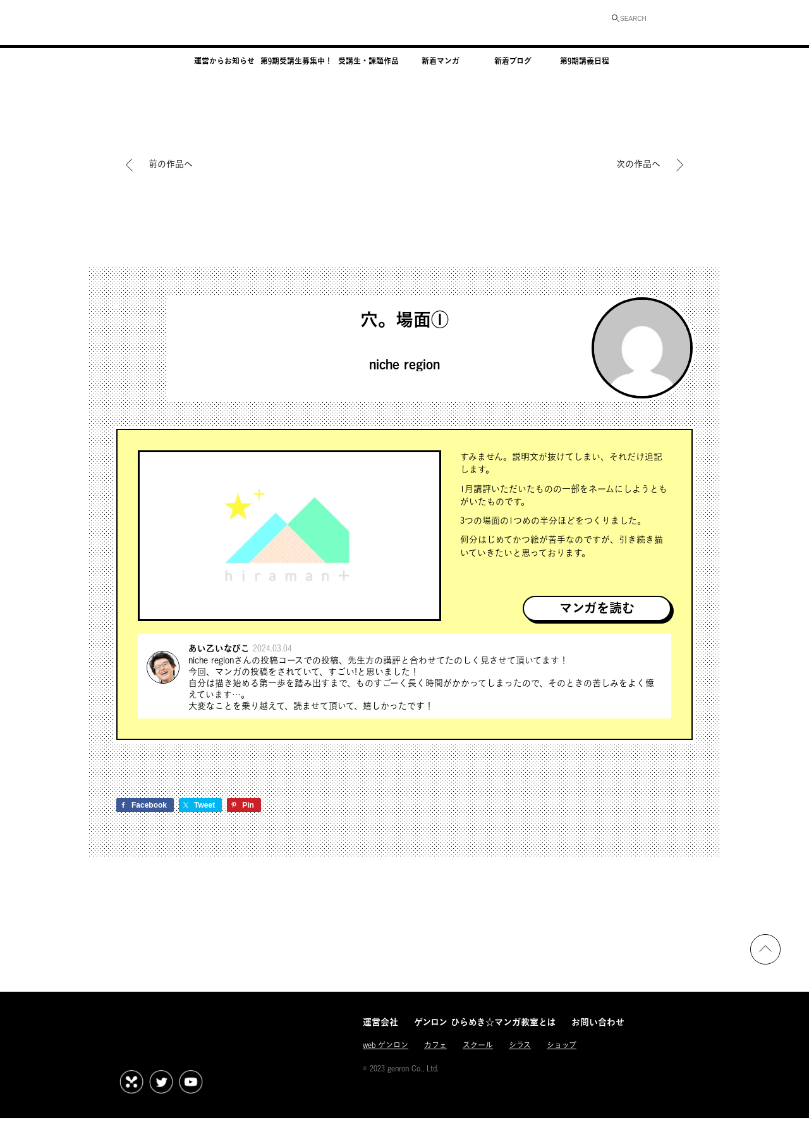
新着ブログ (513, 65)
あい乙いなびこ (223, 650)
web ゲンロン (385, 1051)
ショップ (561, 1051)
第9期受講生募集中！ (296, 65)
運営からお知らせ (224, 65)
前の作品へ (171, 163)
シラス (520, 1051)
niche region (404, 365)
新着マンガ (440, 65)
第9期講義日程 (584, 65)
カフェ (435, 1051)
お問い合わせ (597, 1027)
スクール (478, 1051)
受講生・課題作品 (368, 65)
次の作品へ (638, 163)
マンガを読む (597, 609)
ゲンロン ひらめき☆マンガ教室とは (485, 1027)
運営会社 (380, 1027)
